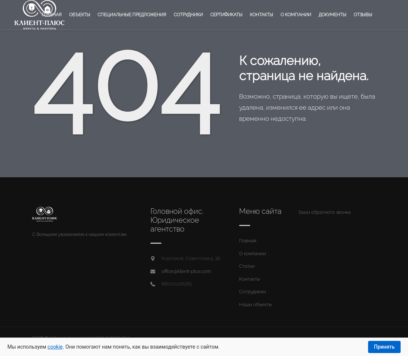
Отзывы (363, 14)
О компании (295, 14)
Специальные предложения (132, 14)
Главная (52, 14)
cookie (55, 347)
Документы (332, 14)
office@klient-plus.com (186, 271)
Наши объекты (255, 304)
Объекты (79, 14)
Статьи (247, 266)
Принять (384, 347)
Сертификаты (226, 14)
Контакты (261, 14)
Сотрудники (188, 14)
